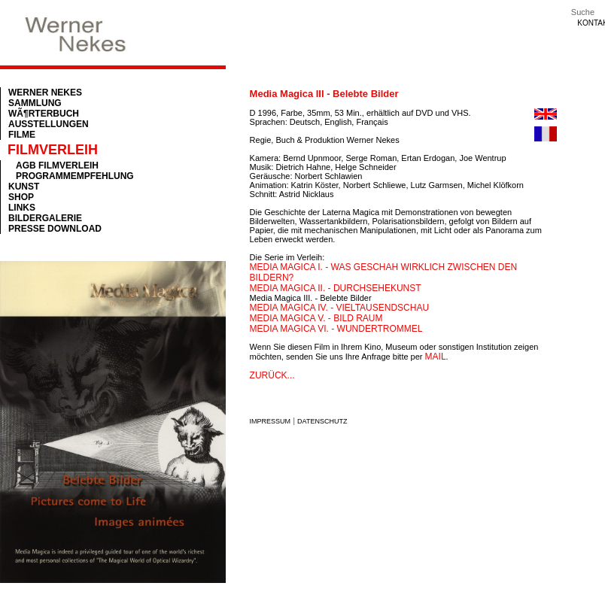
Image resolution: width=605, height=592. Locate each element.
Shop (21, 197)
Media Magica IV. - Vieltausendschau (340, 307)
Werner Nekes (45, 92)
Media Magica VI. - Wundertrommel (336, 328)
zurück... (272, 375)
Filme (21, 134)
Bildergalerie (45, 218)
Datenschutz (322, 421)
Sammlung (35, 103)
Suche (582, 12)
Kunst (23, 186)
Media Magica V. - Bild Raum (316, 318)
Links (21, 207)
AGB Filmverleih (57, 165)
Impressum (270, 421)
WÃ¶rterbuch (43, 113)
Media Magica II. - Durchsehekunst (335, 288)
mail (435, 356)
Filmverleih (53, 149)
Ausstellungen (48, 124)
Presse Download (55, 228)
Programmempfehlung (75, 176)
